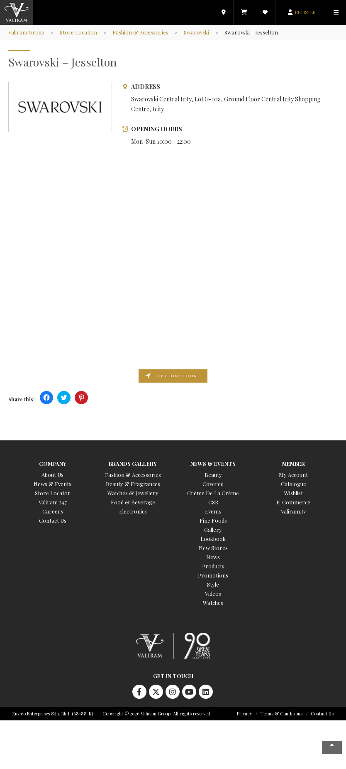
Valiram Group (26, 32)
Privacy (244, 713)
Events (213, 511)
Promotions (213, 575)
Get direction (177, 376)
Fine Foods (213, 520)
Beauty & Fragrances (133, 483)
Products (213, 566)
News (213, 556)
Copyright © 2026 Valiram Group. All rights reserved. (157, 713)
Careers (52, 511)
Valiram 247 (53, 502)
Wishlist (293, 492)
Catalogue (293, 483)
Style (213, 584)
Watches (213, 602)
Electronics (133, 511)
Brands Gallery (133, 463)
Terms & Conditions (281, 713)
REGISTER (305, 12)
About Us (52, 474)
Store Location (78, 32)
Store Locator (53, 492)
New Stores (213, 547)
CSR (213, 502)
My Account (293, 474)
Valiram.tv (293, 511)
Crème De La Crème (213, 492)
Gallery (213, 529)
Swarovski (196, 32)
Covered (213, 483)
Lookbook (213, 538)
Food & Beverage (133, 502)
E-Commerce (293, 502)
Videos (213, 593)
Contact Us (52, 520)
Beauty (213, 474)
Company (52, 463)
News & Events (52, 483)
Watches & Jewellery (132, 492)
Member (293, 463)
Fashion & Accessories (140, 32)
